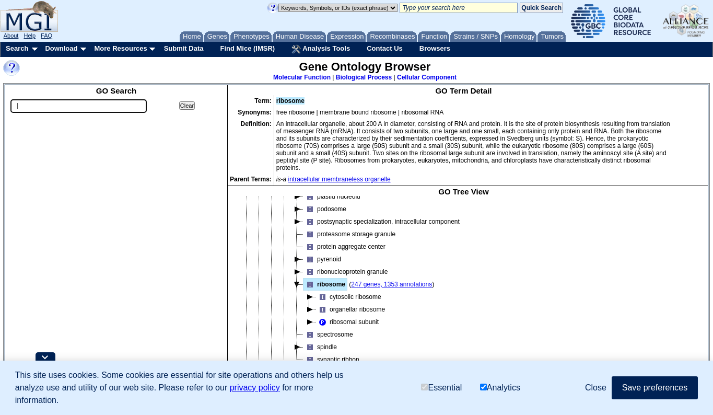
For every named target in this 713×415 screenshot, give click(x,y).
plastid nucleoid (331, 196)
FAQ (46, 35)
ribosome (324, 284)
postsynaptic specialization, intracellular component (381, 221)
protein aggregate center (344, 246)
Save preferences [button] (654, 387)
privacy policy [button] (255, 387)
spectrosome (328, 334)
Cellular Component (427, 77)
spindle (320, 347)
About (11, 35)
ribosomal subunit (347, 322)
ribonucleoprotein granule (345, 272)
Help (30, 35)
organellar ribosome (350, 309)
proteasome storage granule (349, 234)
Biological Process (364, 77)
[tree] (463, 290)
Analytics (500, 387)
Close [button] (595, 387)
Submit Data (184, 48)
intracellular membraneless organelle (339, 179)
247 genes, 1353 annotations (391, 284)
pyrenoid (322, 259)
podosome (324, 209)
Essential (441, 387)
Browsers (434, 48)
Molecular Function (302, 77)
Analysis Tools (320, 49)
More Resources (120, 48)
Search (17, 48)
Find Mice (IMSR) (247, 48)
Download (61, 48)
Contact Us (385, 48)
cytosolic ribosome (348, 297)
